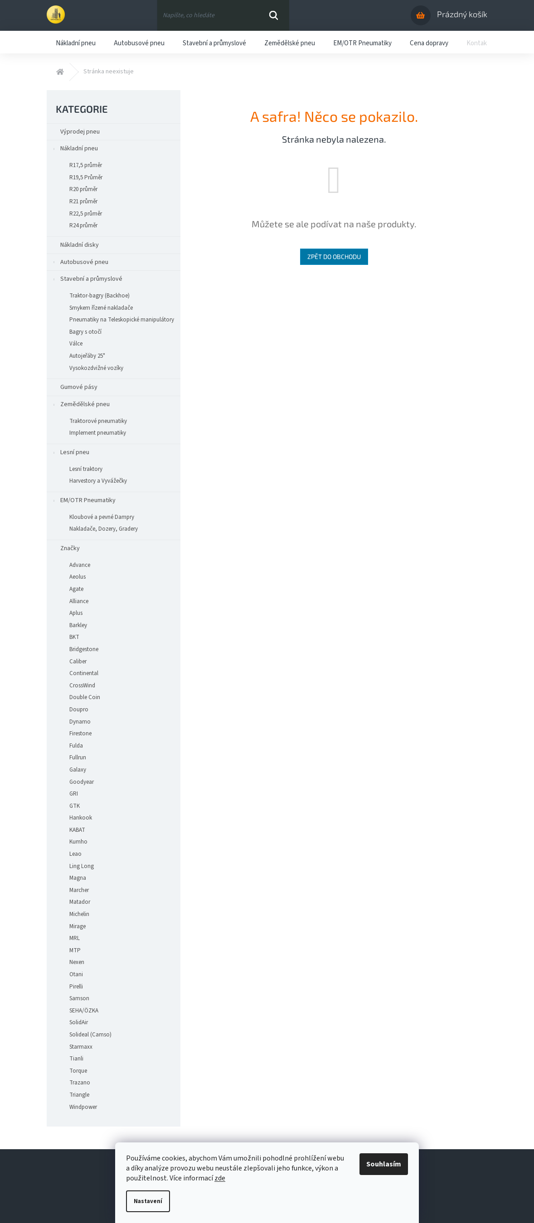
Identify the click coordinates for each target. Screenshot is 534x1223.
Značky (70, 548)
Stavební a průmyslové (86, 280)
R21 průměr (83, 201)
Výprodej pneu (80, 131)
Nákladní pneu (74, 150)
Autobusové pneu (79, 264)
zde (219, 1178)
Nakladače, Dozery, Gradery (103, 529)
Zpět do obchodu (334, 256)
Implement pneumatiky (97, 433)
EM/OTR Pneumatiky (83, 502)
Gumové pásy (79, 387)
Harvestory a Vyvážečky (93, 481)
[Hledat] (223, 15)
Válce (76, 344)
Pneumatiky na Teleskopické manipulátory (121, 320)
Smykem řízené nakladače (101, 308)
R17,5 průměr (85, 165)
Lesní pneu (70, 454)
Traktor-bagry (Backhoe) (99, 296)
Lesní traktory (81, 469)
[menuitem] (76, 42)
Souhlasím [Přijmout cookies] (383, 1164)
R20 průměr (83, 189)
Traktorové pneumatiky (93, 421)
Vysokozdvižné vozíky (91, 368)
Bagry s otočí (85, 332)
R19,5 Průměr (85, 177)
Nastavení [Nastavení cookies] (148, 1201)
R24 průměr (83, 225)
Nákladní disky (80, 244)
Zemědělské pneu (80, 406)
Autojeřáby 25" (87, 356)
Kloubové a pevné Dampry (101, 517)
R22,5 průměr (85, 214)
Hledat (273, 15)
